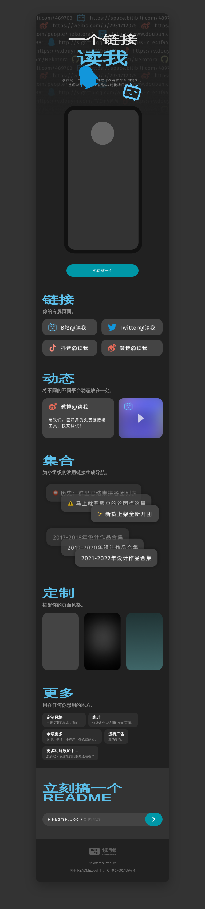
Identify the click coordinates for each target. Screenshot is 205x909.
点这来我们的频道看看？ (76, 756)
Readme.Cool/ (65, 819)
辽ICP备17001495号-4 (119, 870)
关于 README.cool (84, 870)
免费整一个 (103, 270)
